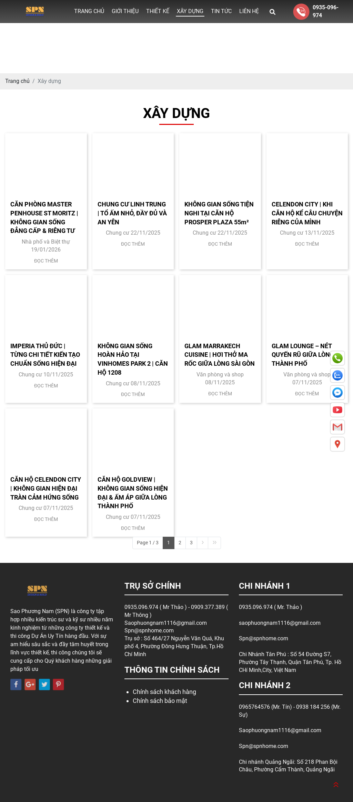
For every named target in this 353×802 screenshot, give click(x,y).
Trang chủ (89, 11)
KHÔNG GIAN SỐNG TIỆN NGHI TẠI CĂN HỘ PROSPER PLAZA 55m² (219, 213)
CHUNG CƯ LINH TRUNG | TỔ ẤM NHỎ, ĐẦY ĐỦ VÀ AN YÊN (132, 213)
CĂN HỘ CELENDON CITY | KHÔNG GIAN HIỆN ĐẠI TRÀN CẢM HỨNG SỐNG (45, 488)
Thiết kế (157, 11)
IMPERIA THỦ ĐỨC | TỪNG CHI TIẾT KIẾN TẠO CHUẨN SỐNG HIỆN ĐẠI (45, 354)
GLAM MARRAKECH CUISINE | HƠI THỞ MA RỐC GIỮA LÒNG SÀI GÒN (219, 354)
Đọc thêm (46, 261)
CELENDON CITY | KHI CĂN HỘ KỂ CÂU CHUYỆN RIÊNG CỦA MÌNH (307, 213)
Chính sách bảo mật (160, 700)
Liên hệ (249, 11)
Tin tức (221, 11)
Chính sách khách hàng (164, 691)
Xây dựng (190, 11)
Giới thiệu (125, 11)
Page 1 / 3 (148, 542)
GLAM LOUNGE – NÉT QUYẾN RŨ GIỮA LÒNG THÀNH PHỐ (303, 354)
